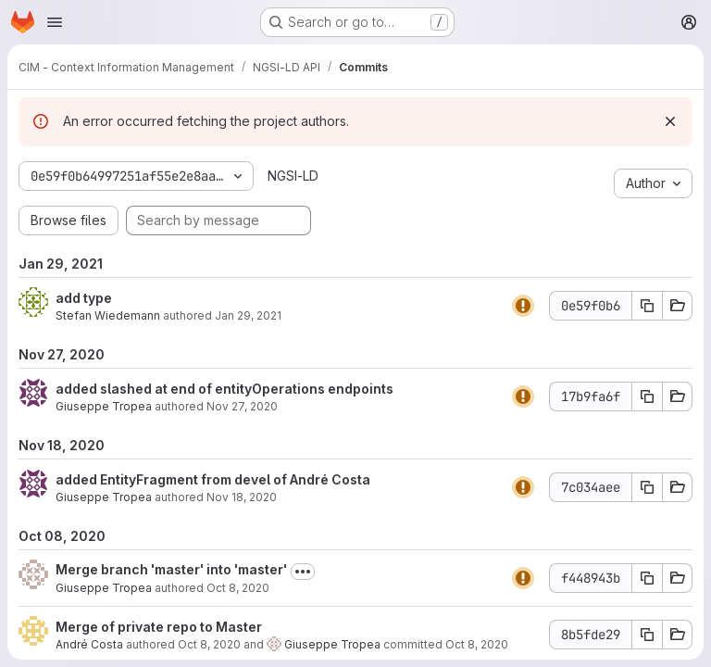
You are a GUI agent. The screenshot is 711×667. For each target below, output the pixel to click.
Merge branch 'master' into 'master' (171, 569)
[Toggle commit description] (303, 571)
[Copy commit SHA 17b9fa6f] (647, 396)
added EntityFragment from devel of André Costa (213, 479)
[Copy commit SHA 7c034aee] (647, 487)
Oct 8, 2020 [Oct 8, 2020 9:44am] (237, 588)
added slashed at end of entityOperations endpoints (224, 388)
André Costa (89, 644)
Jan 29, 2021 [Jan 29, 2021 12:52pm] (248, 315)
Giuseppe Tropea (104, 406)
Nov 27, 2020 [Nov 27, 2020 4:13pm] (242, 406)
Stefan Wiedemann (108, 315)
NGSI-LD (293, 175)
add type (84, 298)
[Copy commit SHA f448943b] (647, 578)
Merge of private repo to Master (159, 627)
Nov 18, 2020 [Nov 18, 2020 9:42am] (241, 497)
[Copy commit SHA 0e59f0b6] (647, 306)
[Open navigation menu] (54, 22)
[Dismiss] (670, 121)
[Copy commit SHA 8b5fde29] (647, 634)
